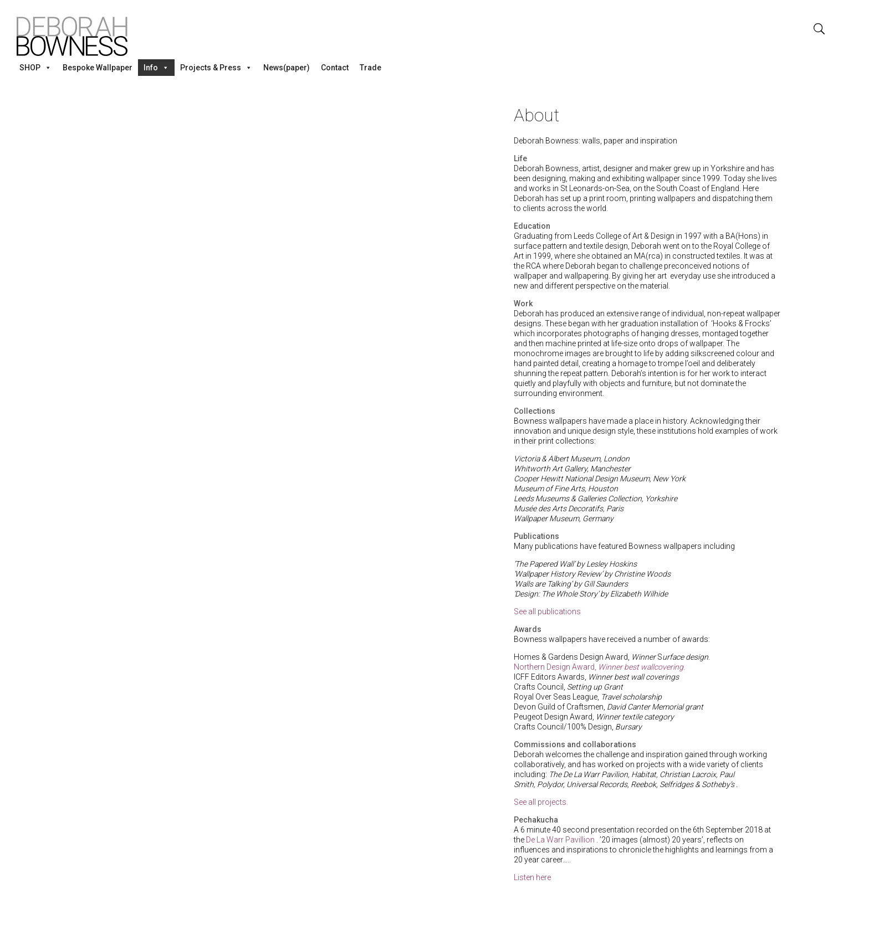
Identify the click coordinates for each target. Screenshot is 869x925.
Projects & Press (216, 67)
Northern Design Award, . (599, 666)
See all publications (547, 611)
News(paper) (286, 67)
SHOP (35, 67)
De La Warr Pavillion (560, 839)
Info (156, 67)
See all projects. (541, 802)
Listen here (533, 877)
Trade (370, 67)
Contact (335, 67)
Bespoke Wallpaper (97, 67)
